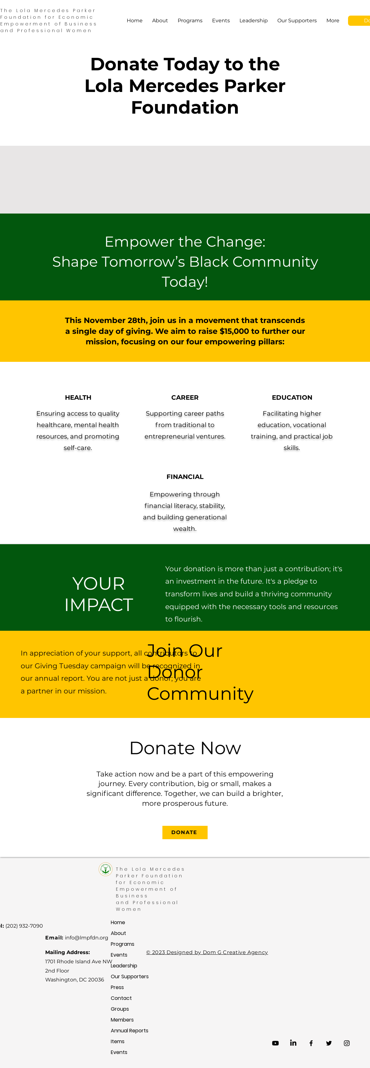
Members (119, 1019)
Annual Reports (119, 1030)
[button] (190, 21)
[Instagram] (347, 1043)
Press (117, 987)
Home (118, 922)
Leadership (119, 965)
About (118, 933)
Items (118, 1041)
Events (119, 955)
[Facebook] (311, 1043)
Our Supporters (119, 976)
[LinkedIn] (293, 1043)
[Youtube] (275, 1043)
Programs (119, 944)
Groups (119, 1009)
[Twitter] (329, 1043)
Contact (119, 998)
